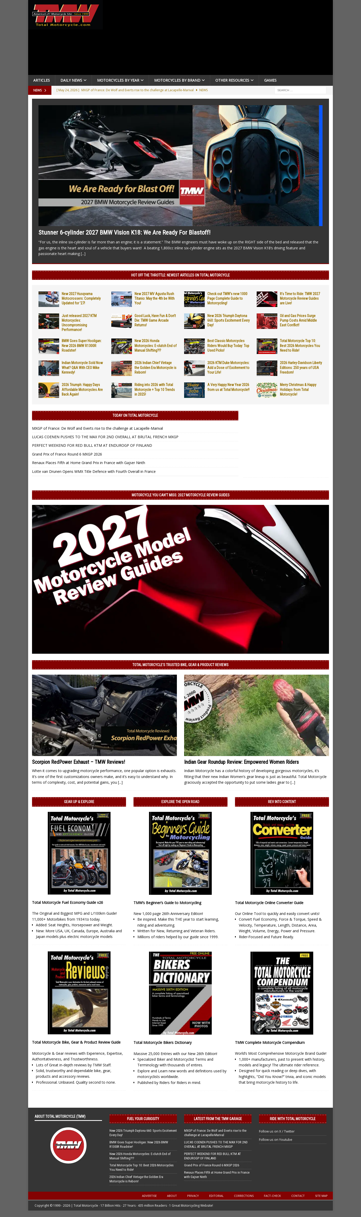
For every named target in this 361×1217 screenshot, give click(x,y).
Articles (41, 80)
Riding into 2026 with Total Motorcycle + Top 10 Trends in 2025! (155, 389)
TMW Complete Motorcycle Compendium (270, 1042)
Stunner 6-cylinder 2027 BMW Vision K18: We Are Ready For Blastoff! (124, 232)
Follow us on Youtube (275, 1139)
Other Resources (232, 80)
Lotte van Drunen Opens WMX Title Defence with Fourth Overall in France (94, 471)
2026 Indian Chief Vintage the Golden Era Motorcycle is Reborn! (155, 367)
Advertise (149, 1196)
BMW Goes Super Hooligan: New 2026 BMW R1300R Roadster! (81, 345)
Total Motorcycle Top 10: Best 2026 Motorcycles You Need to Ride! (300, 345)
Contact (298, 1196)
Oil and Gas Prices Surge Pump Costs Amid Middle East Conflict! (298, 320)
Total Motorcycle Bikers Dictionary (163, 1042)
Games (270, 80)
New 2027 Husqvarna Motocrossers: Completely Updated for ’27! (81, 298)
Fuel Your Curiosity (143, 1119)
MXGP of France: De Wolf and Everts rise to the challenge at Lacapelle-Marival (97, 428)
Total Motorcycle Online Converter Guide (269, 902)
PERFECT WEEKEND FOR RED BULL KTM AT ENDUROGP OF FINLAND (92, 445)
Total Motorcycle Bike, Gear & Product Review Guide (76, 1042)
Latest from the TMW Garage (218, 1119)
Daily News (71, 80)
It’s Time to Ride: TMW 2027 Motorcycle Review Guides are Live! (300, 298)
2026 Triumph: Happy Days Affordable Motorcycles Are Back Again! (82, 389)
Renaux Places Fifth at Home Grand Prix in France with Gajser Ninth (88, 462)
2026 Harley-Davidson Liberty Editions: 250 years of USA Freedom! (301, 367)
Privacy (193, 1196)
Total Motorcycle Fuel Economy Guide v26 (67, 902)
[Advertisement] (220, 39)
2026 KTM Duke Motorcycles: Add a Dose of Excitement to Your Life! (228, 367)
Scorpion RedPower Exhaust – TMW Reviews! (78, 762)
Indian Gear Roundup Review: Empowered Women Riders (241, 762)
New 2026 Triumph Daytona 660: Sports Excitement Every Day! (228, 320)
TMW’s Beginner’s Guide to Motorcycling (167, 902)
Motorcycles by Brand (177, 80)
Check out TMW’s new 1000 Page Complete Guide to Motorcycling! (227, 298)
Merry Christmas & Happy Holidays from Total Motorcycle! (298, 389)
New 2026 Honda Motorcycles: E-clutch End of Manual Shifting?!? (156, 345)
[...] (83, 253)
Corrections (244, 1196)
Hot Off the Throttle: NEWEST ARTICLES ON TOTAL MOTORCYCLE (180, 275)
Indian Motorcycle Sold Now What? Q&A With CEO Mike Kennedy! (82, 367)
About (172, 1196)
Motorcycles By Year (118, 80)
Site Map (321, 1196)
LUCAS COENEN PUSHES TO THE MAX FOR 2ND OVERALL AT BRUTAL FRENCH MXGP (105, 436)
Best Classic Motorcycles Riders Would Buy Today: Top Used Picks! (228, 345)
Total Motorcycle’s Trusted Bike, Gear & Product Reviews (180, 665)
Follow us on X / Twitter (277, 1131)
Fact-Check (272, 1196)
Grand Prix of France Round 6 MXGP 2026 (67, 454)
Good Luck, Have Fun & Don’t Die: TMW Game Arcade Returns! (155, 320)
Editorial (216, 1196)
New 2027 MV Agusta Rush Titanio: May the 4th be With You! (155, 298)
